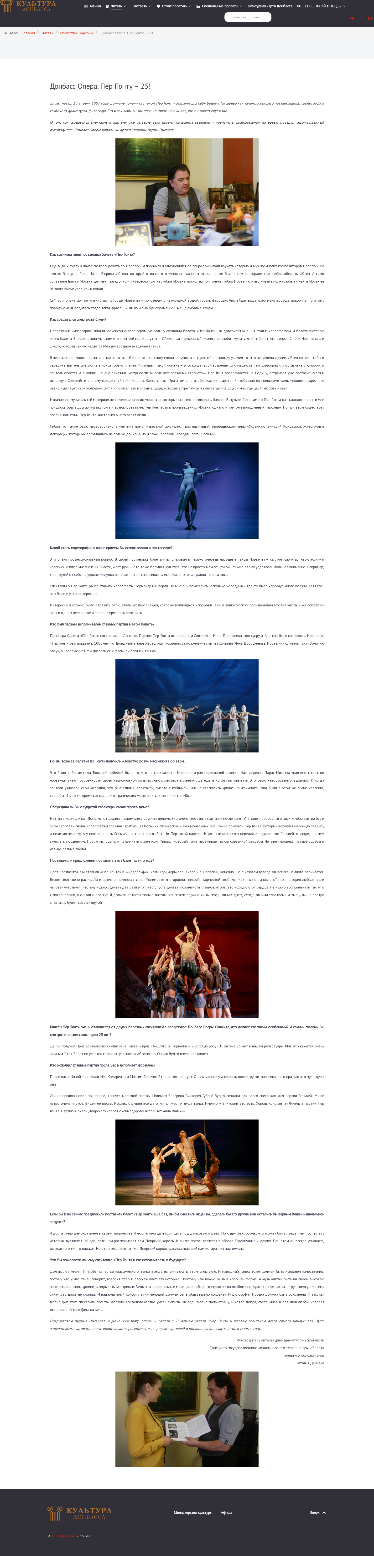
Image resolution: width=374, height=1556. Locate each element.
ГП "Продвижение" (64, 1536)
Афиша (226, 1512)
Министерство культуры (193, 1512)
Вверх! (318, 1512)
